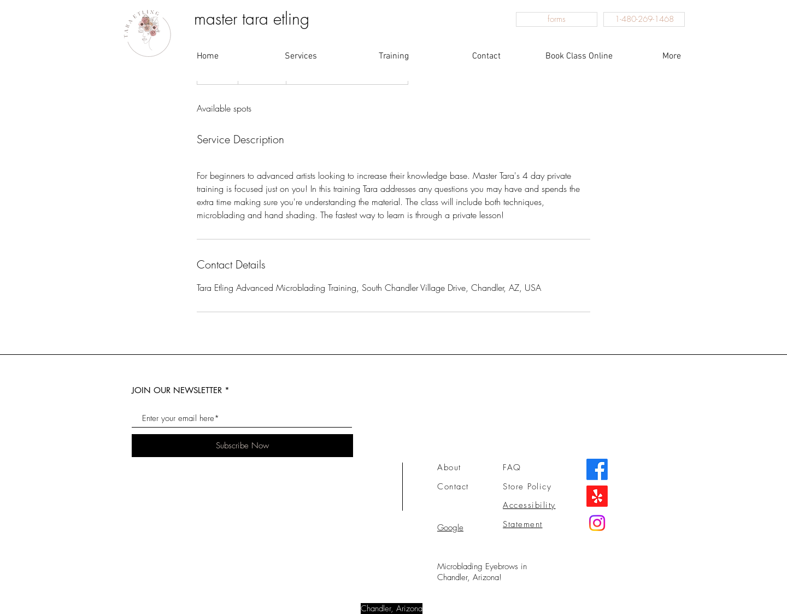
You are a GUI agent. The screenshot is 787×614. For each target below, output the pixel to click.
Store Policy (527, 486)
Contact (453, 486)
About (449, 467)
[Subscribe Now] (242, 445)
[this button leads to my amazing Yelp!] (597, 496)
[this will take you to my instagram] (597, 523)
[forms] (556, 19)
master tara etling (251, 19)
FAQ (512, 467)
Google (450, 527)
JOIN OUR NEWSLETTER (177, 390)
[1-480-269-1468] (644, 19)
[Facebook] (597, 469)
